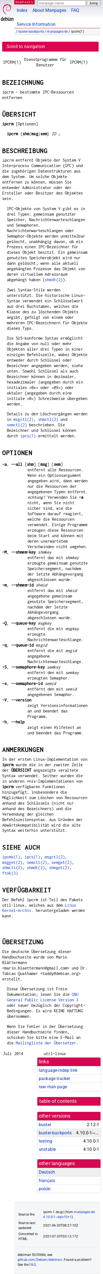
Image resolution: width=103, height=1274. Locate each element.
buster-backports (31, 31)
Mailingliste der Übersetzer (46, 1043)
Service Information (36, 24)
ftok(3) (10, 873)
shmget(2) (59, 867)
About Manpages (49, 10)
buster (45, 1124)
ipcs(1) (28, 435)
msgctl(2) (23, 419)
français (47, 1180)
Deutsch (47, 1172)
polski (45, 1188)
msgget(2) (12, 862)
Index (22, 10)
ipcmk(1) (11, 857)
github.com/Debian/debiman (40, 1260)
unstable (47, 1149)
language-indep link (58, 1070)
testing (45, 1141)
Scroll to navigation (26, 46)
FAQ (75, 10)
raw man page (53, 1086)
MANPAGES (24, 2)
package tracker (54, 1078)
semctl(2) (17, 424)
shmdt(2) (54, 279)
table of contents (58, 1101)
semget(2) (61, 862)
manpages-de (57, 31)
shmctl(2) (48, 419)
